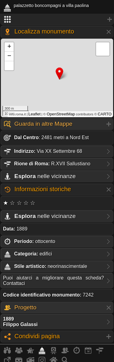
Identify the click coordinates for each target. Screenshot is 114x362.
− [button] (9, 56)
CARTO (105, 114)
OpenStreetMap (61, 114)
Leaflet (35, 114)
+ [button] (9, 46)
